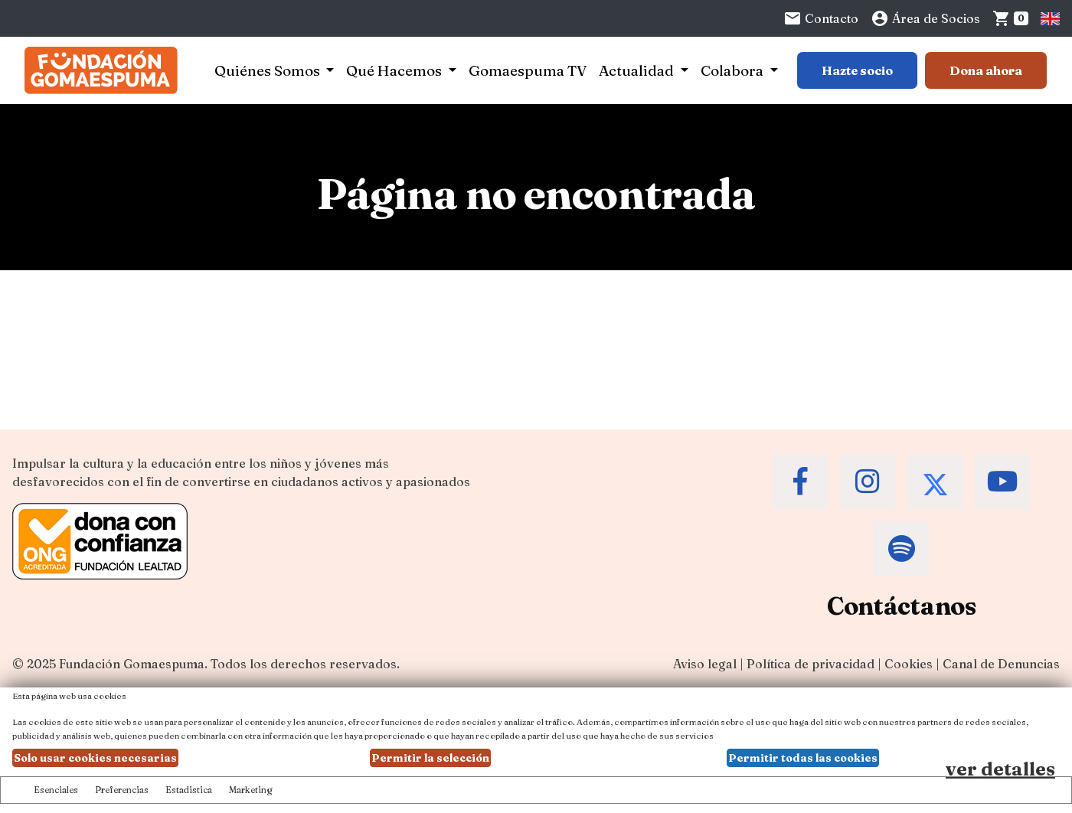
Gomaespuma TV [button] (528, 70)
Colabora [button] (733, 70)
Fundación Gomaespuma (131, 663)
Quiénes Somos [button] (268, 70)
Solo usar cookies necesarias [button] (95, 758)
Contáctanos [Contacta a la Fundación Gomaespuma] (901, 606)
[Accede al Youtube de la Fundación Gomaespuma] (1002, 481)
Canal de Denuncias (1001, 663)
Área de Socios (925, 18)
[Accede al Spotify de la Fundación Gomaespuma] (901, 548)
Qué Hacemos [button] (395, 70)
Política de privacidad (810, 663)
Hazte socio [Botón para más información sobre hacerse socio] (857, 70)
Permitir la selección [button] (430, 758)
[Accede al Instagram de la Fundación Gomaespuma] (867, 481)
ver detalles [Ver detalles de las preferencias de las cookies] (1000, 769)
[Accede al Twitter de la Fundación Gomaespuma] (935, 481)
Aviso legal (705, 663)
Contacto (820, 18)
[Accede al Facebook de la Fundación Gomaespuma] (800, 481)
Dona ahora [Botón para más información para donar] (985, 70)
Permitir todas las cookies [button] (803, 758)
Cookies (908, 663)
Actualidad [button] (638, 70)
